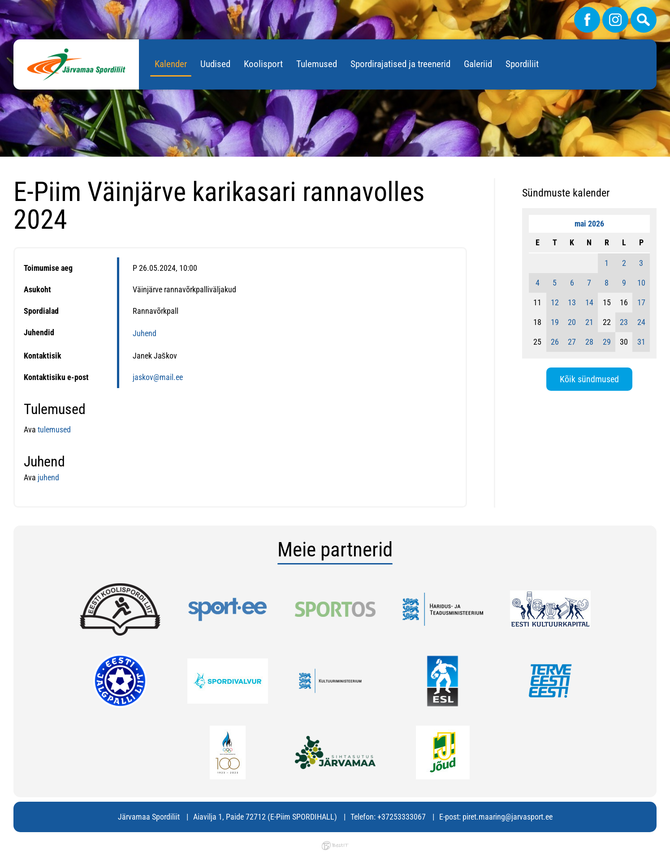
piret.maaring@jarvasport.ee (508, 816)
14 (589, 302)
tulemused (54, 429)
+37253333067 (401, 816)
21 (589, 322)
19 (555, 322)
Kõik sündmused (589, 379)
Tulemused (316, 64)
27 (572, 341)
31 (641, 341)
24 (641, 322)
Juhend (144, 333)
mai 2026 (589, 223)
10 (641, 282)
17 (641, 302)
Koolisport (263, 64)
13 (572, 302)
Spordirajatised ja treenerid (400, 64)
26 (555, 341)
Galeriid (478, 64)
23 (624, 322)
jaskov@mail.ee (158, 377)
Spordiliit (522, 64)
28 (589, 341)
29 (607, 341)
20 (572, 322)
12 (555, 302)
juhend (47, 477)
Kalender (171, 64)
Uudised (215, 64)
